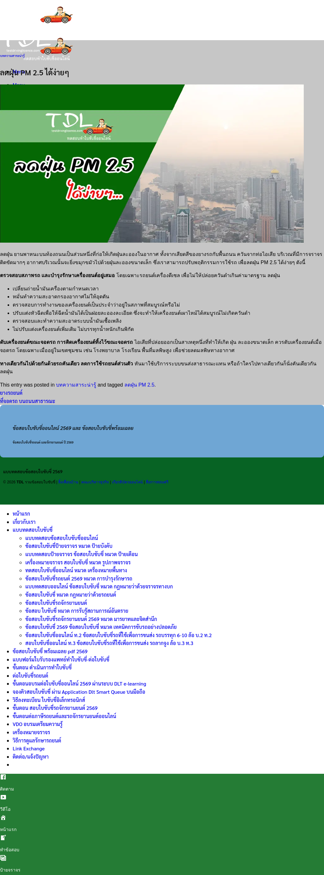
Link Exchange (29, 748)
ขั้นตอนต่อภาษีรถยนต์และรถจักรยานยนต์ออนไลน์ (64, 716)
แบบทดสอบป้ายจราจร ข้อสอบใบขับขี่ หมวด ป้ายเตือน (81, 554)
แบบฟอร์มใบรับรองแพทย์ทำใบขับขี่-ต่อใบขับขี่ (61, 659)
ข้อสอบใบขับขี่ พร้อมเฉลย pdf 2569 (50, 651)
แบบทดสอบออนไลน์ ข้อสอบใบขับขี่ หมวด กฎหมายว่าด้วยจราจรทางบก (99, 586)
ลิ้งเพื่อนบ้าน (68, 482)
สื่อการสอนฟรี (157, 482)
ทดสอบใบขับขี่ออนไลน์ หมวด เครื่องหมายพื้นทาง (76, 570)
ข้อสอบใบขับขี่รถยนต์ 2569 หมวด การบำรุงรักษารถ (78, 578)
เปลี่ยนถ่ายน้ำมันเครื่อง (38, 288)
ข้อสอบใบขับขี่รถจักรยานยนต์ (56, 602)
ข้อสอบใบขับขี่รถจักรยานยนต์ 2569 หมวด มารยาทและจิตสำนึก (91, 619)
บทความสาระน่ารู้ (12, 55)
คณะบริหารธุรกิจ (95, 482)
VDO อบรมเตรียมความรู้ (38, 724)
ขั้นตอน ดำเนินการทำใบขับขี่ (42, 667)
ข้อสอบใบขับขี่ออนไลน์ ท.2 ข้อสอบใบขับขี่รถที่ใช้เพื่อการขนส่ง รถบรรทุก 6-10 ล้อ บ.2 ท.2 (118, 635)
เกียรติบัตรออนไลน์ (127, 482)
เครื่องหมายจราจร (31, 732)
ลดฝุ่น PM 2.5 (139, 385)
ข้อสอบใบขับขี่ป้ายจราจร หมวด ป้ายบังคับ (68, 546)
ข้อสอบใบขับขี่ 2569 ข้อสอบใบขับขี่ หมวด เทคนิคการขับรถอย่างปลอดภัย (101, 627)
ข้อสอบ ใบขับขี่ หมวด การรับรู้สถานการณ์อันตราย (76, 610)
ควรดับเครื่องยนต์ (294, 342)
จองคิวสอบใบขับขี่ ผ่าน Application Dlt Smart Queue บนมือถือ (79, 691)
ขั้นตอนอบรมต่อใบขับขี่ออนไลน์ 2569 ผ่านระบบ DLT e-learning (79, 683)
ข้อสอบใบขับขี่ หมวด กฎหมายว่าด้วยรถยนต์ (70, 594)
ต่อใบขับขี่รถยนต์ (30, 675)
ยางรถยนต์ (11, 392)
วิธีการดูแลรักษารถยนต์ (37, 740)
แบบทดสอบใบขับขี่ (33, 529)
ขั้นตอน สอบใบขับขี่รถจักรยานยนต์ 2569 (55, 707)
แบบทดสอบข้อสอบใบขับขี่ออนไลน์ (61, 538)
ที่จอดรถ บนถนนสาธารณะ (27, 401)
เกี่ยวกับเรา (24, 521)
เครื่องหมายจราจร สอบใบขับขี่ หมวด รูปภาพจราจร (78, 562)
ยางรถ (205, 254)
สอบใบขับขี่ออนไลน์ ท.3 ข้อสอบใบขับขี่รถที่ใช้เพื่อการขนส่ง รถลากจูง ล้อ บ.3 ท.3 (109, 643)
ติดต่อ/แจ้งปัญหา (31, 756)
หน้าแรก (21, 513)
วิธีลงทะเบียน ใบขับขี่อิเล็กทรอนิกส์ (49, 700)
